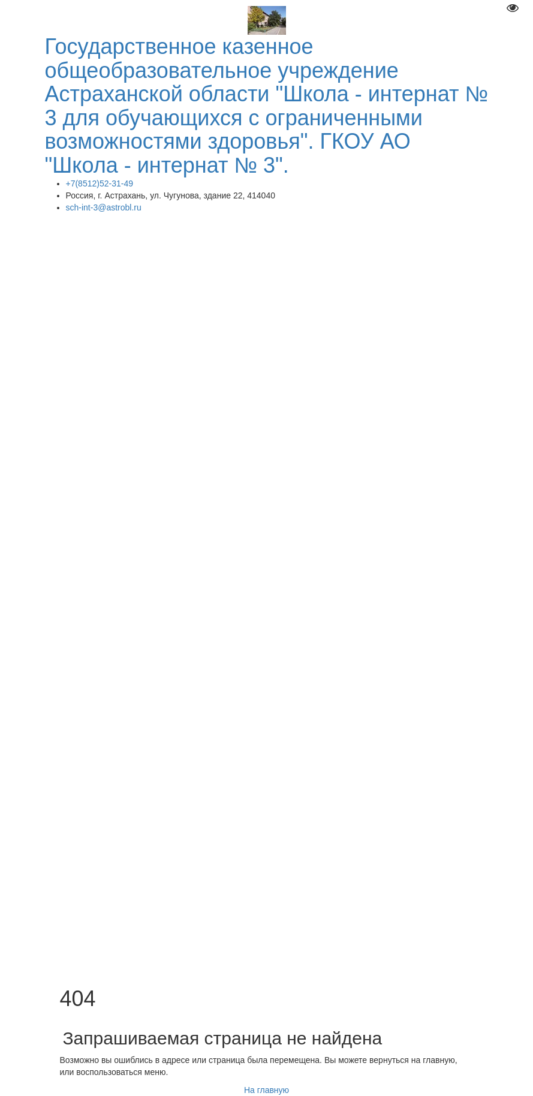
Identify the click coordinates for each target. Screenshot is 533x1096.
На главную (266, 1090)
